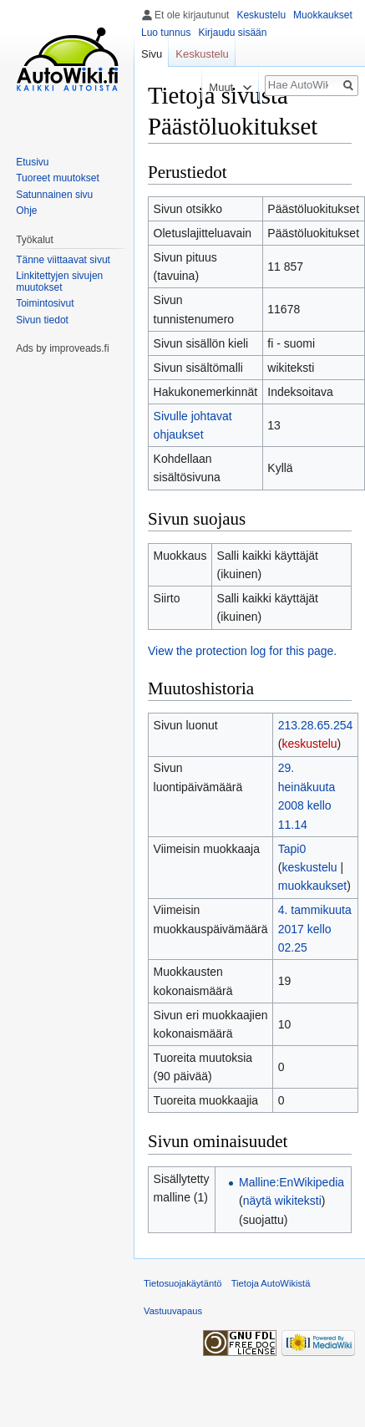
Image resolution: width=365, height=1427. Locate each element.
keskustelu (309, 743)
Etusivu (32, 162)
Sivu (151, 54)
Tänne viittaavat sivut (63, 260)
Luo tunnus (165, 32)
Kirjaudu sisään (232, 32)
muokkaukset (312, 885)
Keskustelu (261, 15)
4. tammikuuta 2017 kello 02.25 (315, 928)
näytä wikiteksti (282, 1200)
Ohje (26, 210)
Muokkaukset (322, 15)
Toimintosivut (45, 303)
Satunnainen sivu (54, 195)
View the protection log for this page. (242, 651)
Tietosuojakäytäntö (183, 1283)
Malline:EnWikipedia (291, 1182)
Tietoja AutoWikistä (271, 1283)
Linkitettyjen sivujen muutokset (59, 281)
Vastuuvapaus (173, 1311)
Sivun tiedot (42, 320)
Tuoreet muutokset (57, 178)
